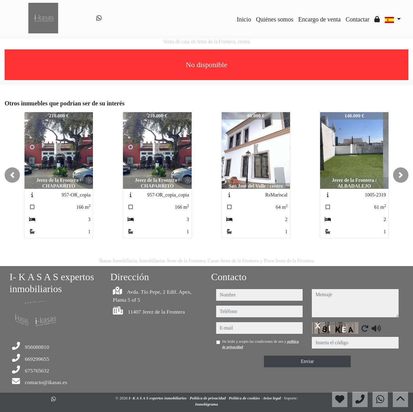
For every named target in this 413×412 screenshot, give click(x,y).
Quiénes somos (274, 19)
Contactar (357, 19)
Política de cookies (245, 398)
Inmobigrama (206, 404)
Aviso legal (272, 398)
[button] (12, 175)
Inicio (244, 19)
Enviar (307, 361)
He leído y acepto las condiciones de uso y (260, 344)
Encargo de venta (319, 19)
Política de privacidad (208, 398)
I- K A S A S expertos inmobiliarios (158, 398)
